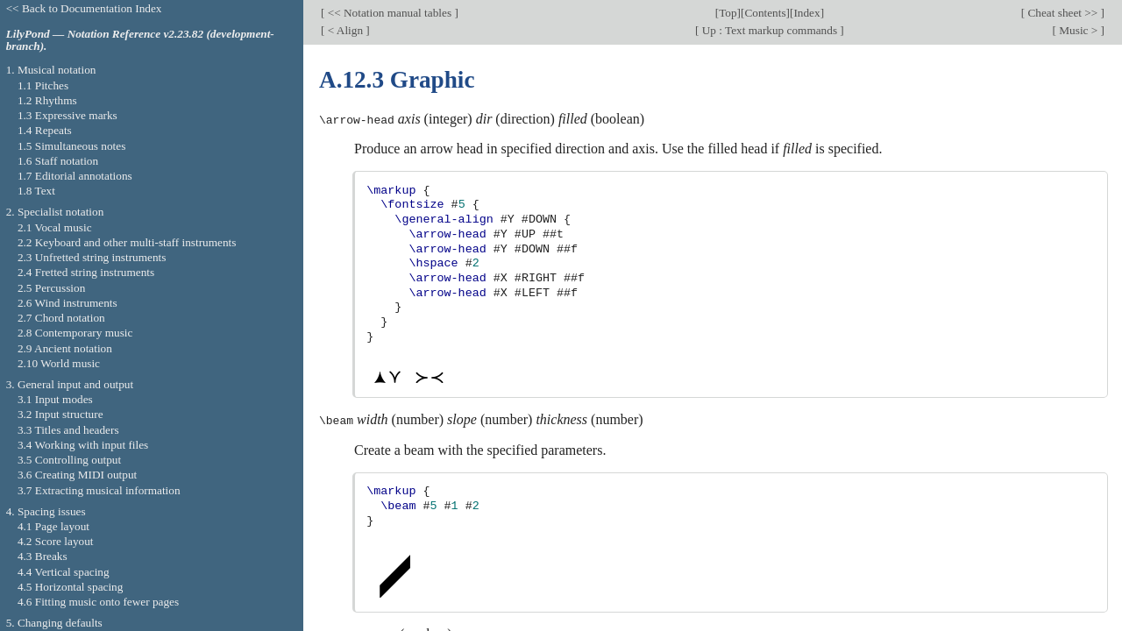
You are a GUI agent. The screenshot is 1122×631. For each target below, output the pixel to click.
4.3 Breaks (42, 556)
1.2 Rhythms (47, 100)
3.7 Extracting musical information (99, 490)
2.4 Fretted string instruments (86, 272)
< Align (345, 30)
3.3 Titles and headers (68, 429)
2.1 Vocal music (55, 227)
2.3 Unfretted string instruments (92, 257)
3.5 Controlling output (69, 459)
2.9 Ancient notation (65, 348)
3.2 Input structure (60, 414)
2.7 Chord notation (61, 317)
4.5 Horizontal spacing (70, 586)
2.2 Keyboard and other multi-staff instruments (127, 242)
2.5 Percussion (51, 287)
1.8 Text (36, 190)
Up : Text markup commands (769, 30)
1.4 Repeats (45, 130)
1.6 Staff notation (58, 160)
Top (727, 12)
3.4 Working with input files (83, 444)
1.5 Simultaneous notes (71, 145)
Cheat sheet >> (1062, 12)
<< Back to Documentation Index (84, 8)
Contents (764, 12)
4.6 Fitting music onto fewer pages (98, 601)
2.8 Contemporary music (75, 332)
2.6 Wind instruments (67, 302)
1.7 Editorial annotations (75, 175)
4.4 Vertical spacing (64, 571)
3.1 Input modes (55, 399)
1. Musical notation (51, 69)
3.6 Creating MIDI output (77, 474)
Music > (1078, 30)
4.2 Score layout (56, 541)
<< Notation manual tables (389, 12)
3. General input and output (70, 384)
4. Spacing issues (46, 511)
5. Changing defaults (54, 622)
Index (806, 12)
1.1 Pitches (43, 85)
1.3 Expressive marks (67, 115)
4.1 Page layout (53, 526)
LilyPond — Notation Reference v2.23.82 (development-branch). (140, 40)
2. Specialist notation (55, 211)
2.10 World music (59, 363)
